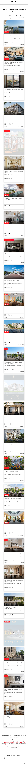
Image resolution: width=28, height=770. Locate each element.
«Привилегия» (17, 742)
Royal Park (12, 742)
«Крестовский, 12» (6, 742)
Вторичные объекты (5, 741)
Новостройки (4, 744)
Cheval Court (22, 742)
